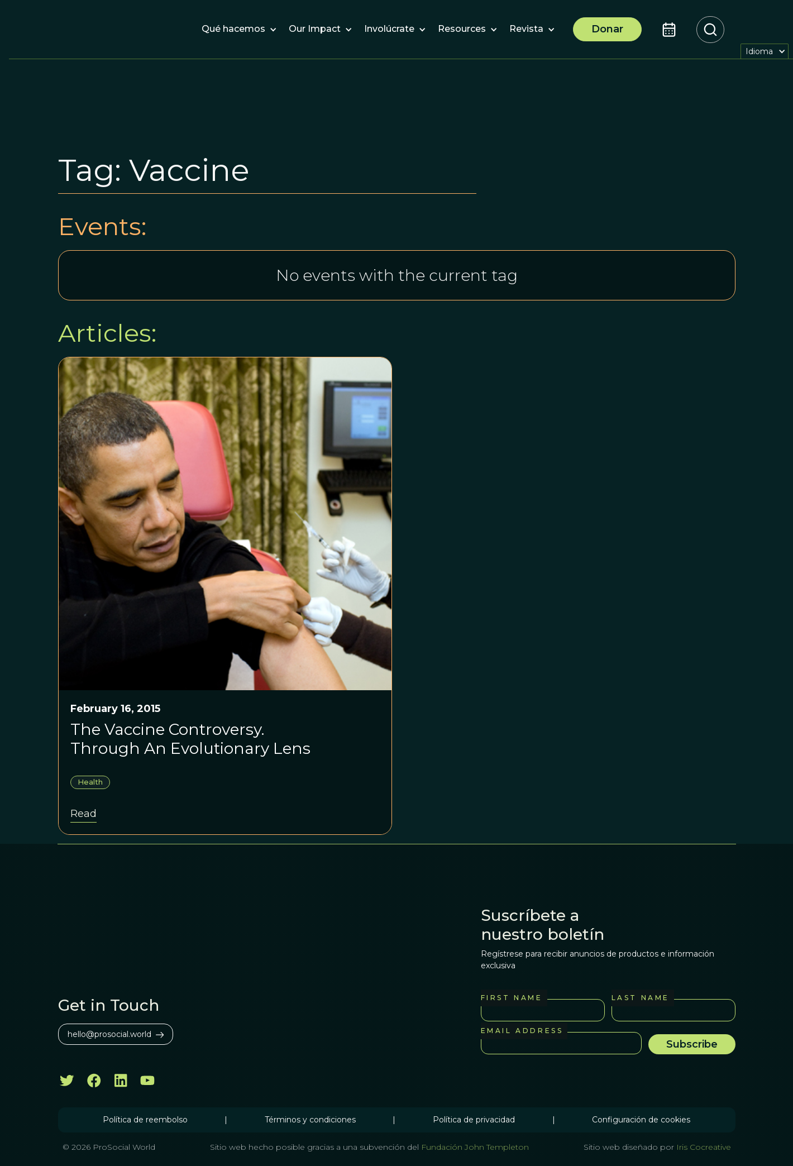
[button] (233, 29)
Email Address (522, 1030)
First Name (512, 997)
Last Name (641, 997)
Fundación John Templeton (474, 1147)
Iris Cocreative (703, 1147)
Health (90, 781)
